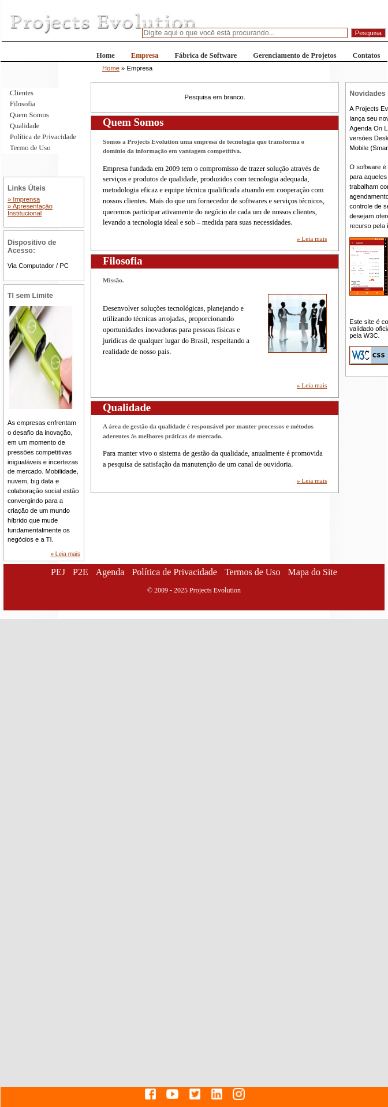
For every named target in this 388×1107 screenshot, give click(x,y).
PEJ (58, 572)
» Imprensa (24, 199)
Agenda (110, 572)
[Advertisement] (108, 727)
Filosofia (22, 104)
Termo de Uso (30, 148)
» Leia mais (312, 238)
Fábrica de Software (205, 55)
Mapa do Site (312, 572)
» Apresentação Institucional (30, 210)
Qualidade (24, 126)
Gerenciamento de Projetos (294, 55)
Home (105, 55)
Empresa (145, 55)
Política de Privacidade (43, 137)
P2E (80, 572)
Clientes (21, 93)
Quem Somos (29, 115)
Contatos (366, 55)
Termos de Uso (253, 572)
